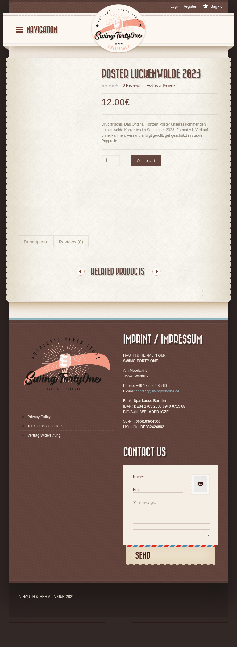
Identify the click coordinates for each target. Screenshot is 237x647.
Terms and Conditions (45, 445)
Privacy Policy (39, 435)
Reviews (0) (71, 260)
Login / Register (184, 6)
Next (156, 290)
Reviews (131, 85)
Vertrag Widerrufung (43, 454)
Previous (81, 290)
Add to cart (146, 161)
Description (35, 260)
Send (143, 574)
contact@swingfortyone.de (158, 410)
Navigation (42, 30)
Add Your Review (161, 85)
